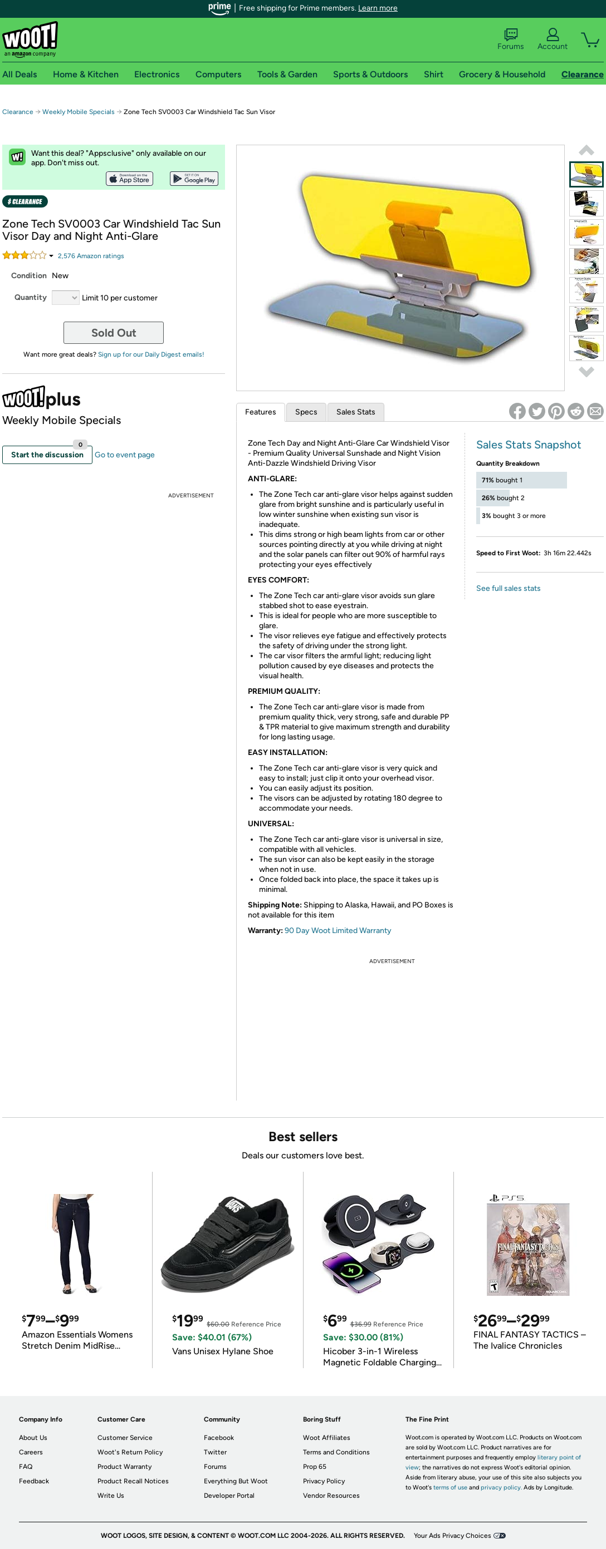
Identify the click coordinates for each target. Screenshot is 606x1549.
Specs (306, 412)
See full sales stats (508, 588)
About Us (33, 1438)
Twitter (215, 1452)
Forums (510, 39)
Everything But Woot (236, 1481)
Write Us (110, 1495)
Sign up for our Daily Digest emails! (151, 354)
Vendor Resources (331, 1495)
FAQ (25, 1467)
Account (552, 39)
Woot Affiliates (326, 1438)
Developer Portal (229, 1495)
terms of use (450, 1487)
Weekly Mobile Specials (78, 112)
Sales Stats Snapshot (528, 444)
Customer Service (125, 1438)
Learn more (378, 8)
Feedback (34, 1481)
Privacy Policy (324, 1481)
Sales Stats (355, 412)
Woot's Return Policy (130, 1452)
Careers (31, 1452)
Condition (29, 275)
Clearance (17, 112)
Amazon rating (91, 256)
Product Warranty (124, 1467)
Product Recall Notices (133, 1481)
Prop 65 (314, 1467)
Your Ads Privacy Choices (452, 1536)
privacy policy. (501, 1487)
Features (260, 412)
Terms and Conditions (336, 1452)
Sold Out (113, 332)
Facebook (219, 1438)
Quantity (30, 297)
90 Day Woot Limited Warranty (338, 930)
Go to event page (125, 455)
